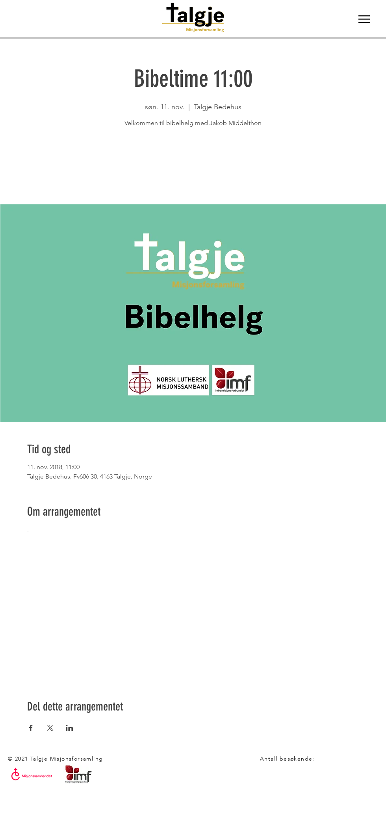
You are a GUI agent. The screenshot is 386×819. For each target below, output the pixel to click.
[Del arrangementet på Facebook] (31, 728)
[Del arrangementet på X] (50, 728)
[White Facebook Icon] (12, 807)
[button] (364, 19)
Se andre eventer (193, 167)
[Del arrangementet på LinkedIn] (69, 728)
